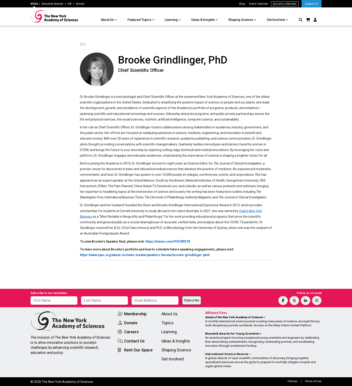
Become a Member (285, 3)
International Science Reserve (226, 354)
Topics (167, 322)
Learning (171, 20)
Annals (80, 3)
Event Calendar (258, 3)
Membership (135, 313)
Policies (292, 381)
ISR (70, 3)
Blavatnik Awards (52, 3)
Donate (130, 322)
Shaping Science (241, 20)
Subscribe (191, 300)
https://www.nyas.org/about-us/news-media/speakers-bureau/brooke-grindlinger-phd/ (145, 255)
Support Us (311, 3)
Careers (131, 331)
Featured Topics (140, 20)
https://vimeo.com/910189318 (167, 241)
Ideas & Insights (203, 20)
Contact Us (134, 341)
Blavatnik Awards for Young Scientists (232, 333)
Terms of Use (313, 381)
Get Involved (276, 20)
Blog (242, 3)
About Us (107, 20)
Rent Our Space (138, 350)
